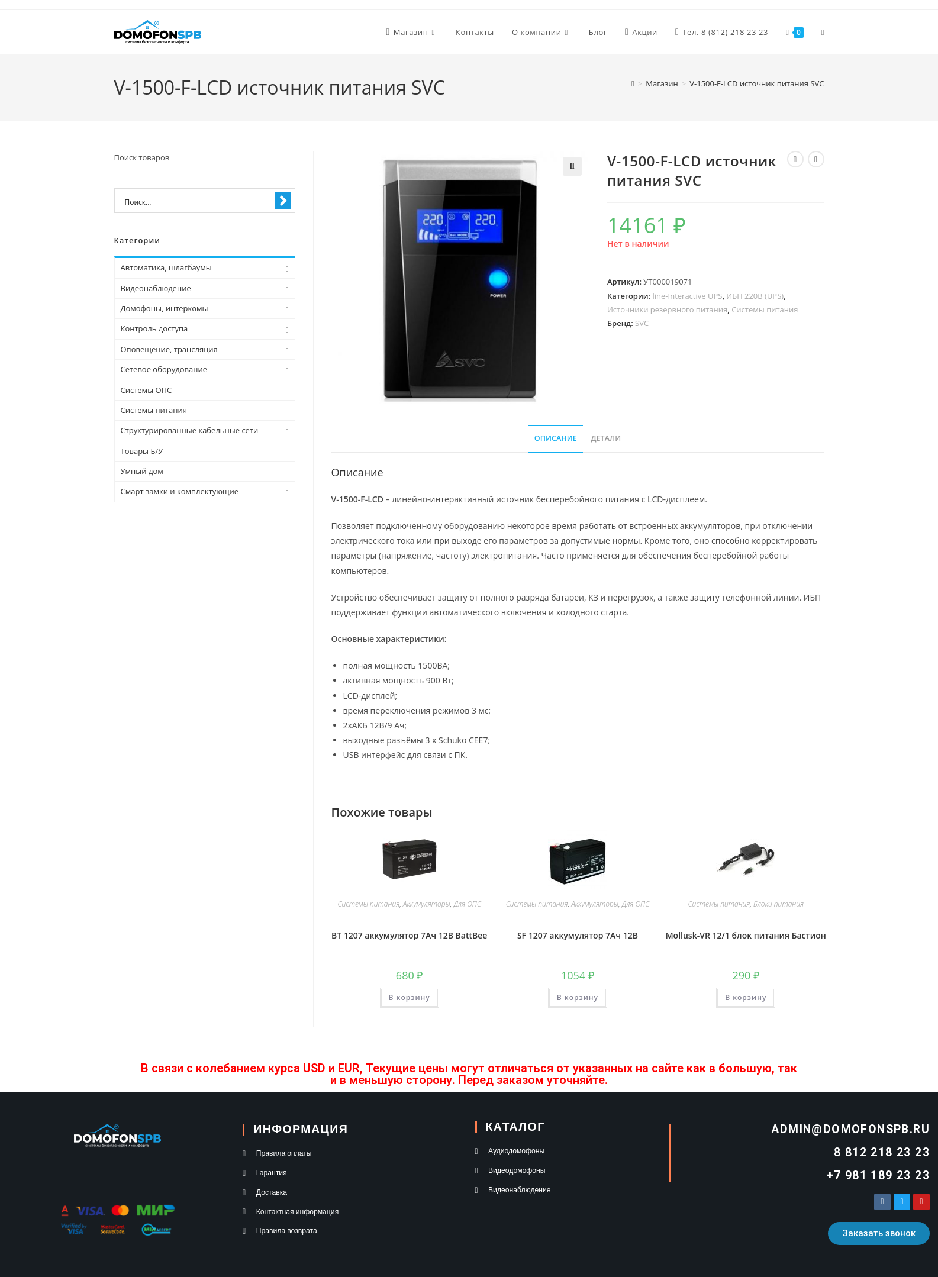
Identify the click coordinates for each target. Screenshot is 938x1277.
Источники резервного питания (667, 309)
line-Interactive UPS (688, 296)
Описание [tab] (555, 438)
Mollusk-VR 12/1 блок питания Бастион (746, 935)
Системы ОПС (146, 390)
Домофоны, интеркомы (164, 308)
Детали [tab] (606, 438)
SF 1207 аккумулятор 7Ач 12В (577, 935)
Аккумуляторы (426, 904)
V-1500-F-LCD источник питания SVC (756, 83)
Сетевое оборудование (164, 369)
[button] (572, 166)
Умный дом (142, 471)
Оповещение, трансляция (169, 349)
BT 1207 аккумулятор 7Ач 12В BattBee (409, 935)
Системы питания (764, 309)
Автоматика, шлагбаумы (166, 267)
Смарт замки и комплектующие (180, 491)
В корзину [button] (409, 997)
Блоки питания (778, 904)
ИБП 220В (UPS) (755, 296)
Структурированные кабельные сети (190, 430)
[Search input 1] (197, 201)
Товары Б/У (142, 451)
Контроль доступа (154, 328)
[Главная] (632, 83)
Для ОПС (467, 904)
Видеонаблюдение (156, 288)
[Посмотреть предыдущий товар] (795, 159)
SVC (642, 323)
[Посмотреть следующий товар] (816, 159)
